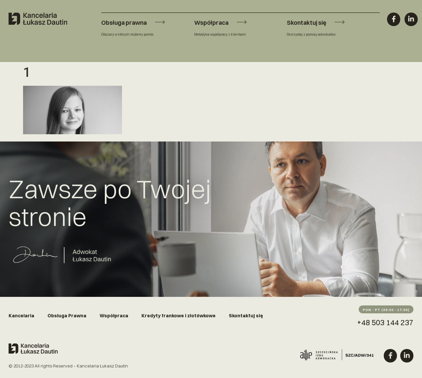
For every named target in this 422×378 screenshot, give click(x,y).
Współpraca (114, 316)
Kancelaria (21, 316)
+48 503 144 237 (385, 322)
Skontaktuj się (246, 316)
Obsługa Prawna (66, 316)
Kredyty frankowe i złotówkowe (178, 316)
